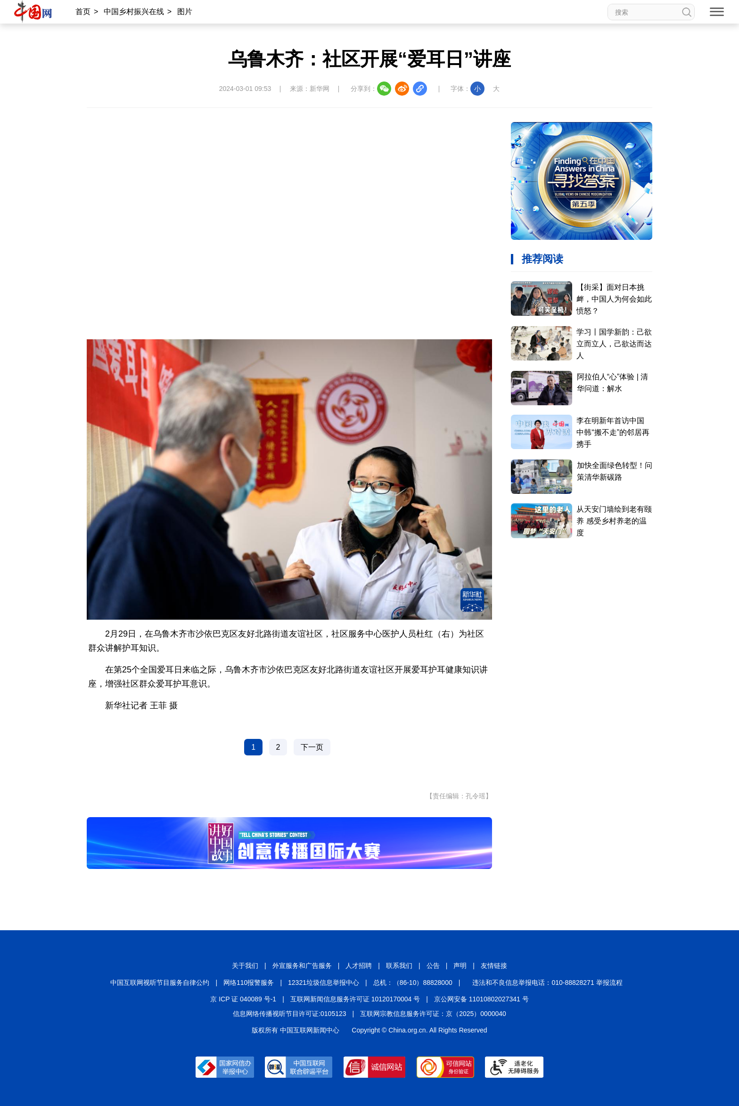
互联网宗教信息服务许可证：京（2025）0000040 (433, 1013)
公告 (433, 965)
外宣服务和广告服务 (302, 965)
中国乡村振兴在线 (134, 12)
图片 (184, 12)
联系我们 (399, 965)
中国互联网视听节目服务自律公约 (159, 982)
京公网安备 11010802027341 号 (481, 999)
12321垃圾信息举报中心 (323, 982)
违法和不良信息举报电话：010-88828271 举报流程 (547, 982)
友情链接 (494, 965)
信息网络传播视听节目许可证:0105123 (289, 1013)
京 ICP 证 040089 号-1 (243, 999)
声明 (460, 965)
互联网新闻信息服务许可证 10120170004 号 (355, 999)
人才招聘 (358, 965)
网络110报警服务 (248, 982)
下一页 (312, 747)
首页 (82, 12)
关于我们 (245, 965)
